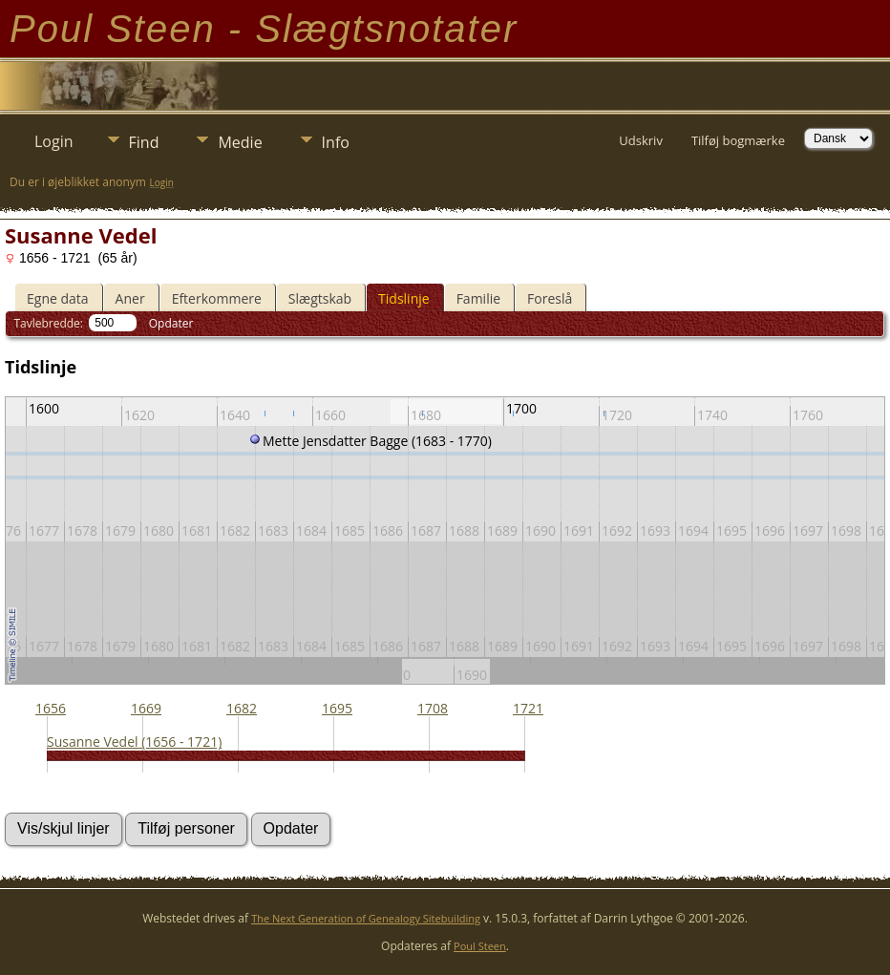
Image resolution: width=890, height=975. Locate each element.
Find (144, 142)
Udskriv (641, 140)
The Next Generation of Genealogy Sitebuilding (365, 918)
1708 (432, 708)
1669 (146, 708)
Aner (130, 298)
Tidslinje (404, 298)
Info (336, 142)
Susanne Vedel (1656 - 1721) (134, 741)
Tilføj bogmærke (738, 140)
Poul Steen (480, 946)
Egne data (58, 298)
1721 (528, 708)
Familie (478, 298)
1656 (50, 708)
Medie (240, 142)
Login (54, 141)
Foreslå (549, 298)
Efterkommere (217, 298)
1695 (337, 708)
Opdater (171, 323)
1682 (241, 708)
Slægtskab (319, 298)
